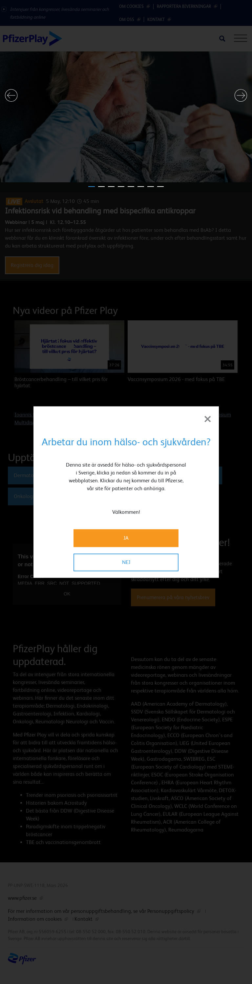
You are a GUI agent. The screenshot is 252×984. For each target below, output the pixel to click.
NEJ (126, 562)
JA (126, 538)
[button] (11, 95)
